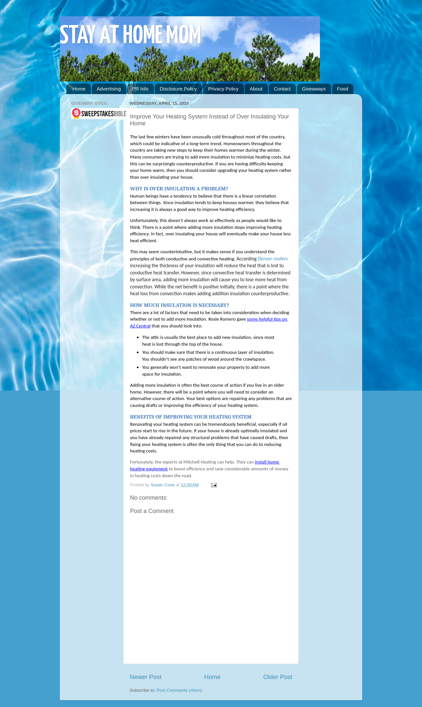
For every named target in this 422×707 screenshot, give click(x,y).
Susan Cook (163, 484)
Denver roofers (273, 259)
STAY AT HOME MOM (130, 36)
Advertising (109, 88)
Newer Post (146, 676)
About (256, 88)
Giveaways (314, 88)
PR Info (140, 88)
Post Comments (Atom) (179, 690)
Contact (282, 88)
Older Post (277, 676)
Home (79, 88)
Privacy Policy (223, 88)
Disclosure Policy (178, 88)
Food (342, 88)
